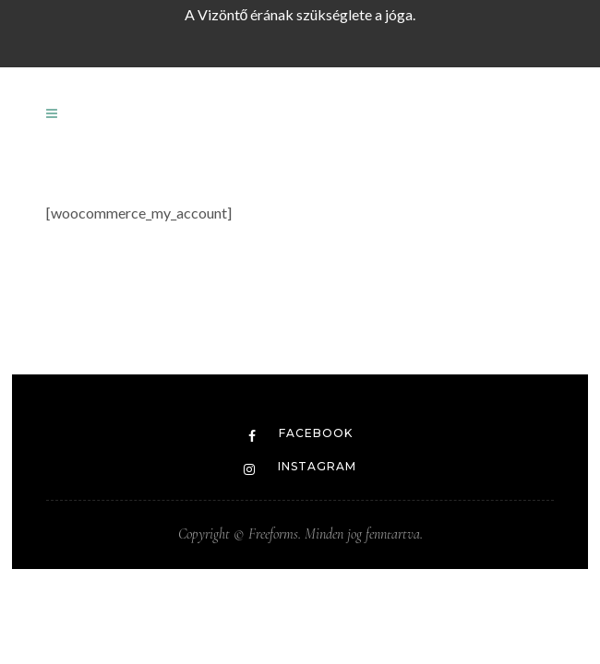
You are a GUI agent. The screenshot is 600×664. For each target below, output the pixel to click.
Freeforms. (273, 534)
